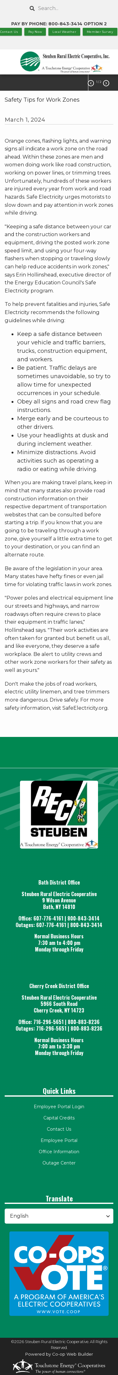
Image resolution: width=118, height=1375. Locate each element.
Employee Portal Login (59, 1106)
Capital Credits (59, 1118)
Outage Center (59, 1163)
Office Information (59, 1151)
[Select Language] (59, 1216)
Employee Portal (59, 1140)
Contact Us (59, 1129)
